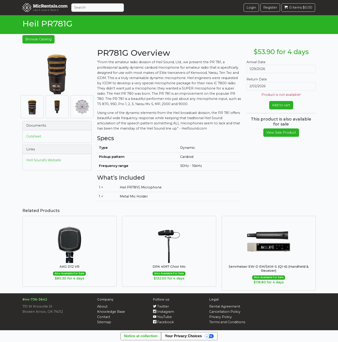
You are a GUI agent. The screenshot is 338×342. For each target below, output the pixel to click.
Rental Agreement (224, 306)
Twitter (161, 306)
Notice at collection (141, 336)
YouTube (162, 317)
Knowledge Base (111, 312)
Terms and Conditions (227, 322)
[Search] (97, 7)
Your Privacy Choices (183, 336)
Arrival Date (256, 62)
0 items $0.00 (298, 7)
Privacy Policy (220, 317)
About (102, 306)
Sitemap (104, 322)
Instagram (163, 312)
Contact (103, 317)
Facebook (163, 322)
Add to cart (281, 105)
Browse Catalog (38, 39)
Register (270, 7)
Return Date (257, 79)
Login (251, 7)
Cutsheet (33, 136)
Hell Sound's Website (43, 160)
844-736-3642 (34, 299)
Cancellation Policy (224, 312)
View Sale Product (281, 132)
